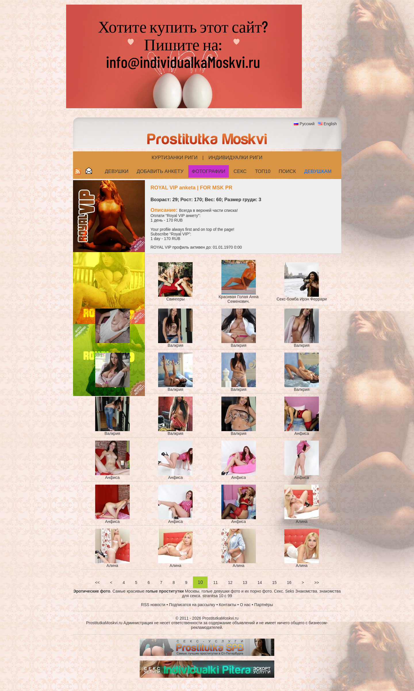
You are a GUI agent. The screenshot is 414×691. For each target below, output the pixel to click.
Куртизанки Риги (175, 157)
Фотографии (208, 171)
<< (97, 582)
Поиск (287, 171)
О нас (245, 604)
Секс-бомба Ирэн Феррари (302, 299)
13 (244, 582)
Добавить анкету (160, 171)
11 (215, 582)
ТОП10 (263, 171)
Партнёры (263, 604)
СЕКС (240, 171)
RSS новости (153, 604)
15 (274, 582)
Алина (302, 521)
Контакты (227, 604)
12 (230, 582)
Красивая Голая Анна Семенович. (238, 299)
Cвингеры (175, 299)
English (330, 123)
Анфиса (301, 433)
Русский (307, 123)
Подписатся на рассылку (192, 604)
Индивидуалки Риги (235, 157)
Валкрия (175, 345)
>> (316, 582)
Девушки (117, 171)
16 (289, 582)
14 (259, 582)
